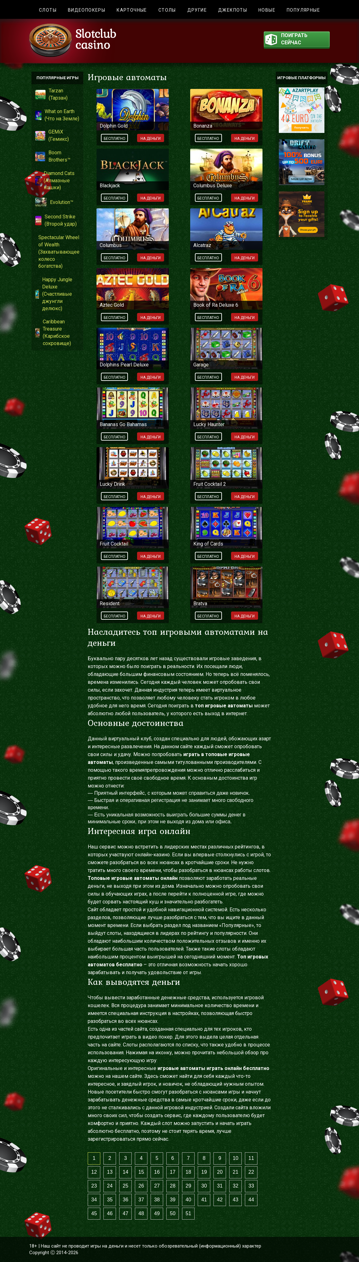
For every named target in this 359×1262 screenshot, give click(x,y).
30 (204, 1185)
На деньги (151, 138)
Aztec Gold (112, 305)
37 (141, 1199)
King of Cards (208, 544)
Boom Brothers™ (52, 156)
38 (157, 1199)
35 (110, 1199)
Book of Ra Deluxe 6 (215, 305)
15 (141, 1172)
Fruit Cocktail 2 (209, 484)
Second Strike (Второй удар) (56, 220)
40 (188, 1199)
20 (220, 1172)
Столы (167, 10)
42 (220, 1199)
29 (188, 1185)
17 (172, 1172)
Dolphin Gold (114, 126)
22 (251, 1172)
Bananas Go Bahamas (123, 424)
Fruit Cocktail (114, 544)
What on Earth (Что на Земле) (57, 115)
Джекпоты (232, 10)
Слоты (48, 10)
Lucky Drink (112, 484)
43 (235, 1199)
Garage (201, 365)
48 (141, 1213)
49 (157, 1213)
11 (251, 1158)
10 (235, 1158)
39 (172, 1199)
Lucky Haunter (208, 424)
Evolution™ (54, 202)
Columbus (111, 245)
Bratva (200, 603)
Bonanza (202, 126)
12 (94, 1172)
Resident (109, 603)
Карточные (132, 10)
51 (188, 1213)
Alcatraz (202, 245)
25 (125, 1185)
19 (204, 1172)
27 (157, 1185)
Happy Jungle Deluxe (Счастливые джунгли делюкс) (53, 294)
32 (235, 1185)
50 (172, 1213)
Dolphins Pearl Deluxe (124, 365)
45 (94, 1213)
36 (125, 1199)
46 (110, 1213)
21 (235, 1172)
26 (141, 1185)
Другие (197, 10)
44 (251, 1199)
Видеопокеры (86, 10)
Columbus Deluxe (212, 186)
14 (125, 1172)
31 (220, 1185)
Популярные (303, 10)
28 (172, 1185)
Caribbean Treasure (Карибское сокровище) (53, 332)
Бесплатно (114, 138)
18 (188, 1172)
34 (94, 1199)
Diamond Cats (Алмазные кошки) (55, 180)
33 (251, 1185)
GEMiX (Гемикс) (52, 135)
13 (110, 1172)
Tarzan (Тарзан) (51, 94)
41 (204, 1199)
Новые (266, 10)
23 (94, 1185)
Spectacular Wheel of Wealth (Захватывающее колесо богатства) (57, 251)
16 (157, 1172)
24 (110, 1185)
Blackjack (110, 186)
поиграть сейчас (286, 39)
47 (125, 1213)
